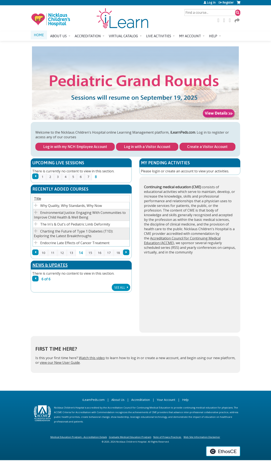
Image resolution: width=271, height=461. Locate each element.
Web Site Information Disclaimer (202, 437)
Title (37, 198)
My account (190, 36)
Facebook (219, 20)
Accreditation (88, 36)
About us (58, 36)
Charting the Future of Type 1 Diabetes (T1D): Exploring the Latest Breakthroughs (73, 233)
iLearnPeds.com (93, 400)
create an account (179, 171)
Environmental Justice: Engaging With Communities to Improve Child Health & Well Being (80, 215)
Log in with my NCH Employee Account (75, 146)
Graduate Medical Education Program (130, 437)
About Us (117, 400)
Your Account (166, 400)
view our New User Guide (60, 362)
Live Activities (158, 36)
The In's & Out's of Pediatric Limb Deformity (75, 224)
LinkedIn (231, 20)
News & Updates (50, 265)
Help (213, 36)
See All (120, 287)
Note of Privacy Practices (167, 437)
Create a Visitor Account (207, 146)
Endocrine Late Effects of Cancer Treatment (74, 243)
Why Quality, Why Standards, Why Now (71, 205)
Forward (237, 20)
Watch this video (92, 358)
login (156, 171)
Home (39, 35)
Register (228, 2)
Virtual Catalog (123, 36)
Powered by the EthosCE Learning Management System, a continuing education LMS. (223, 451)
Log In (211, 2)
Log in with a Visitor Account (147, 146)
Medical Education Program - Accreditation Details (78, 437)
